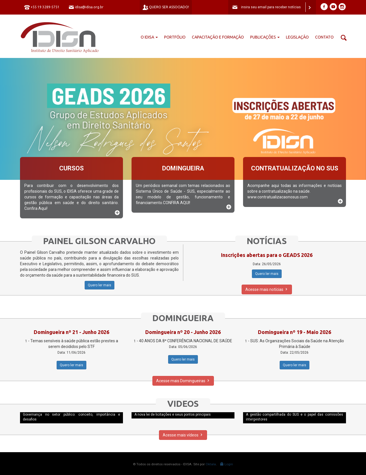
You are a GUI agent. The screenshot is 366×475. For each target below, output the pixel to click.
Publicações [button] (265, 37)
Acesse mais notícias (266, 289)
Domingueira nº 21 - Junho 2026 (71, 332)
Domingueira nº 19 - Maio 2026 (294, 332)
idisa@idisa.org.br (86, 7)
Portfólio (175, 37)
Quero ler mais (99, 285)
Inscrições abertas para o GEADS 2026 (267, 255)
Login (226, 464)
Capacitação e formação (218, 37)
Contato (324, 37)
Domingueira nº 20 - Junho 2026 (183, 332)
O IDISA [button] (149, 37)
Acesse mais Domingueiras (183, 381)
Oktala (211, 464)
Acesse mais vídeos (183, 435)
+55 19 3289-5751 (41, 7)
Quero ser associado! (166, 7)
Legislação (297, 37)
